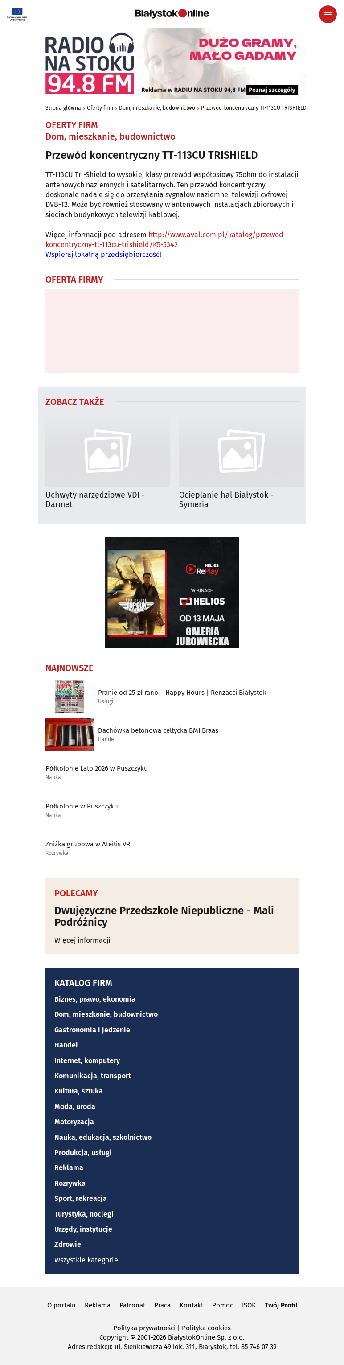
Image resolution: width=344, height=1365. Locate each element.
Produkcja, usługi (83, 1152)
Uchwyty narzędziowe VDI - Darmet (95, 500)
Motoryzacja (74, 1122)
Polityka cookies (206, 1328)
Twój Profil (281, 1305)
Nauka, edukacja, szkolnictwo (103, 1137)
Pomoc (222, 1305)
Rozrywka (57, 853)
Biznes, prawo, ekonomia (94, 999)
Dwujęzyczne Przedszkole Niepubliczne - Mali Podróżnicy (164, 916)
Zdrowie (67, 1244)
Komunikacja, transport (92, 1076)
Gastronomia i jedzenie (92, 1030)
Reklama (68, 1167)
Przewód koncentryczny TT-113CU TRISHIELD (254, 108)
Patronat (132, 1305)
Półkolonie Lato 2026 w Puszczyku (96, 768)
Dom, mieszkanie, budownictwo (157, 108)
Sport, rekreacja (80, 1198)
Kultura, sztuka (78, 1091)
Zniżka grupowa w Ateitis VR (87, 844)
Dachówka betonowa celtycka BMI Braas (158, 730)
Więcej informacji (82, 940)
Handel (107, 739)
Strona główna (63, 108)
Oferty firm (100, 108)
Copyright (113, 1337)
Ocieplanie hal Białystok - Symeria (226, 500)
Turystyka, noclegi (84, 1214)
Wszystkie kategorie (86, 1260)
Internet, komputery (87, 1060)
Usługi (105, 702)
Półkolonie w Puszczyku (81, 806)
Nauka (53, 777)
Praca (162, 1305)
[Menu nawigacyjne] (328, 14)
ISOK (249, 1305)
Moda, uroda (74, 1106)
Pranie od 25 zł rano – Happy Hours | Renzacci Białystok (182, 693)
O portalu (61, 1305)
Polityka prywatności (144, 1328)
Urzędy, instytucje (83, 1229)
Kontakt (191, 1305)
